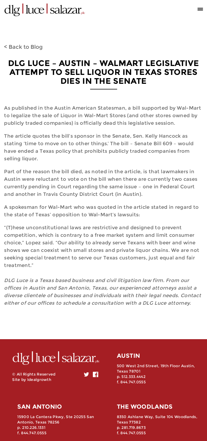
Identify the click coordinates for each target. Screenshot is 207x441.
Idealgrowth (39, 379)
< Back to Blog (23, 47)
